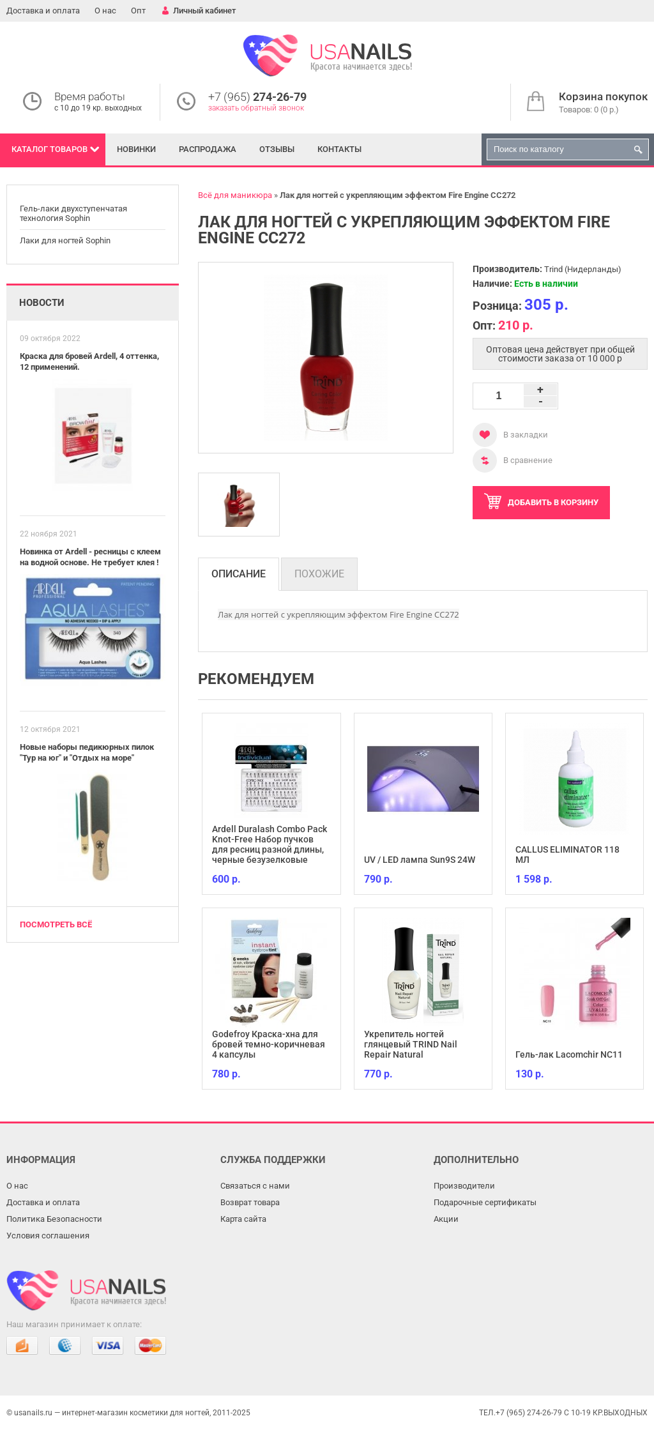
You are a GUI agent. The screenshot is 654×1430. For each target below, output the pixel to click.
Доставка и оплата (43, 10)
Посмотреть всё (56, 924)
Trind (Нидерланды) (582, 269)
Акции (446, 1219)
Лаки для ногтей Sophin (65, 240)
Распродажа (207, 149)
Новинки (136, 149)
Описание (238, 574)
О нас (105, 10)
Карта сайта (243, 1219)
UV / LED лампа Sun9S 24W (419, 860)
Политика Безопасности (54, 1219)
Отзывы (276, 149)
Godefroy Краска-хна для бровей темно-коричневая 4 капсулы (268, 1044)
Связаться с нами (255, 1185)
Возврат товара (250, 1202)
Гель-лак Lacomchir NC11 (569, 1054)
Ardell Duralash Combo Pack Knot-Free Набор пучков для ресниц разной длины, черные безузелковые (269, 844)
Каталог (49, 149)
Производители (464, 1185)
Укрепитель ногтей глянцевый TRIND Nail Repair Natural (410, 1044)
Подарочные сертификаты (485, 1202)
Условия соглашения (47, 1235)
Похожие (319, 574)
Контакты (339, 149)
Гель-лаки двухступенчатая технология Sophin (73, 214)
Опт (138, 10)
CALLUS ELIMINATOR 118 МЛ (567, 854)
